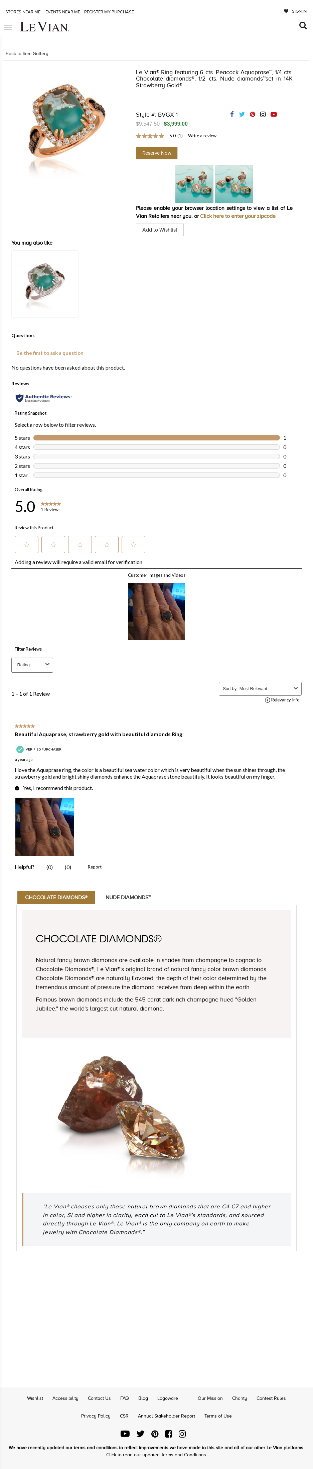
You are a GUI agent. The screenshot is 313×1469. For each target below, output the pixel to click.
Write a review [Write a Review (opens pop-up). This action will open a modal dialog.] (202, 135)
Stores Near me (22, 11)
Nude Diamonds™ (128, 898)
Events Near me (62, 11)
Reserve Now (156, 153)
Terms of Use (218, 1416)
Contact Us (99, 1398)
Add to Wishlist (159, 230)
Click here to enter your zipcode (238, 216)
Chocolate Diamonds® (56, 898)
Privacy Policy (96, 1416)
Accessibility (65, 1398)
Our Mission (210, 1398)
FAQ (124, 1398)
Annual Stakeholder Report (166, 1416)
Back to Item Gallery (27, 53)
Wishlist (35, 1398)
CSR (124, 1416)
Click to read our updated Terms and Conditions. (156, 1454)
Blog (143, 1398)
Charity (239, 1398)
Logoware (167, 1398)
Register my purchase (109, 11)
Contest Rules (271, 1398)
